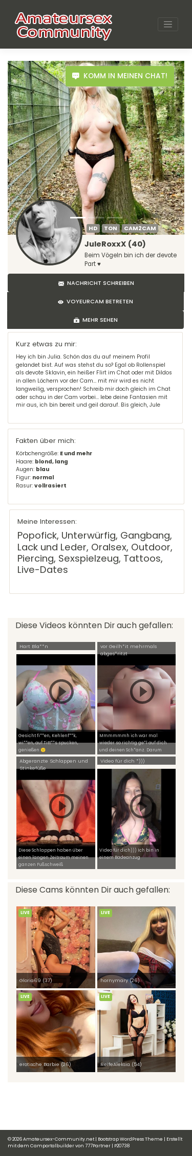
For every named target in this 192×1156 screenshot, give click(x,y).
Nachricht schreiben (96, 283)
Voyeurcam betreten (95, 301)
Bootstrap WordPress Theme (130, 1139)
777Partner (98, 1146)
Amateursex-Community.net (58, 1139)
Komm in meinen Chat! (119, 76)
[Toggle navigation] (168, 24)
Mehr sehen (96, 320)
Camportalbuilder (52, 1146)
